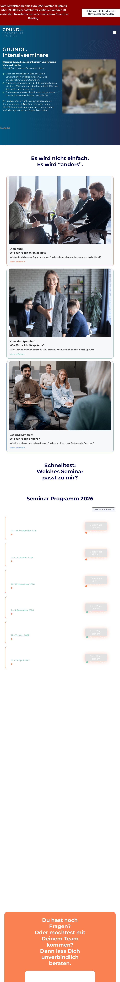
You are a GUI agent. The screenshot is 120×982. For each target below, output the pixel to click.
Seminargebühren (17, 838)
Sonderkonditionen (18, 850)
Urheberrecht (15, 884)
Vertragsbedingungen (19, 861)
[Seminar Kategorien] (103, 509)
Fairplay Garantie (17, 872)
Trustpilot (5, 128)
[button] (114, 32)
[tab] (60, 838)
